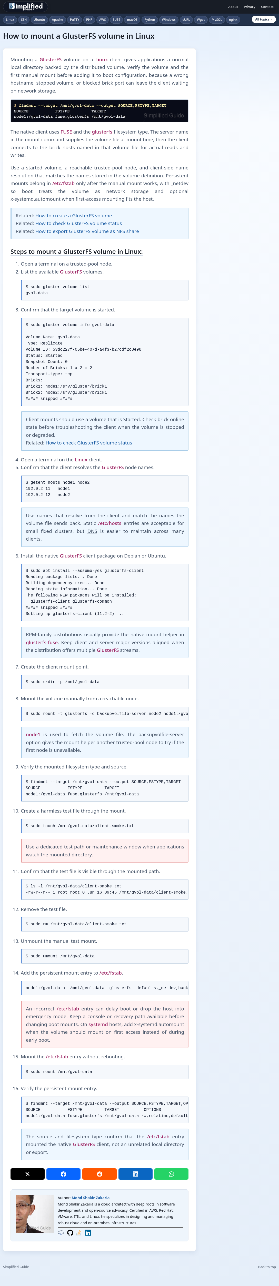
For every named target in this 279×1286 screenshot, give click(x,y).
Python (149, 19)
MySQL (217, 19)
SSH (24, 19)
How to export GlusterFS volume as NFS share (87, 231)
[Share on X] (28, 1174)
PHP (89, 19)
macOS (132, 19)
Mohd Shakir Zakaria (90, 1197)
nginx (233, 19)
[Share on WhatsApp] (171, 1174)
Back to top (267, 1266)
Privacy (249, 6)
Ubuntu (39, 19)
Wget (201, 19)
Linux (10, 19)
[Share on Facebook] (63, 1174)
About (233, 6)
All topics (262, 19)
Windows (169, 19)
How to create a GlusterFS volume (73, 215)
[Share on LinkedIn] (135, 1174)
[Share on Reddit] (99, 1174)
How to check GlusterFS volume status (78, 223)
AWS (102, 19)
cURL (186, 19)
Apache (57, 19)
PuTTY (74, 19)
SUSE (116, 19)
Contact (267, 6)
